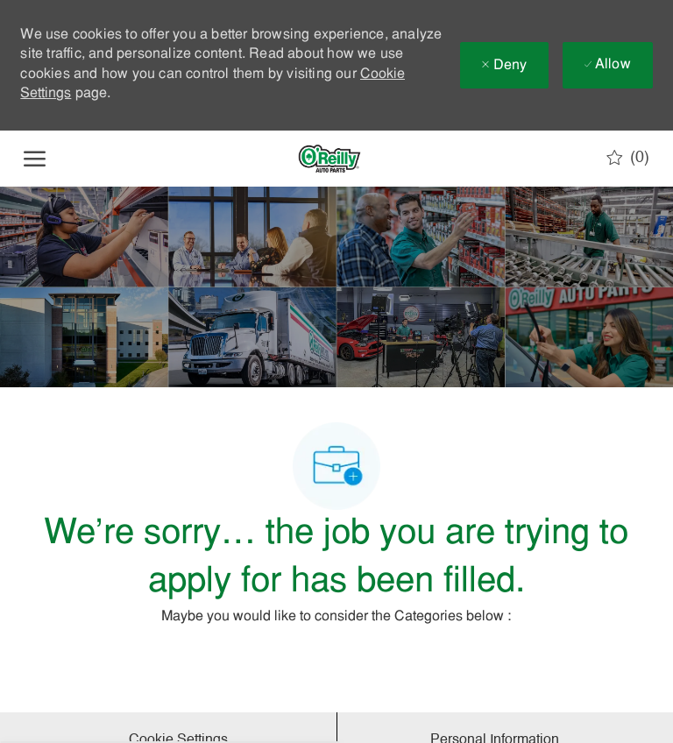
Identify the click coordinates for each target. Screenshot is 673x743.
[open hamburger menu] (35, 158)
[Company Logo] (329, 158)
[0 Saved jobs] (627, 158)
